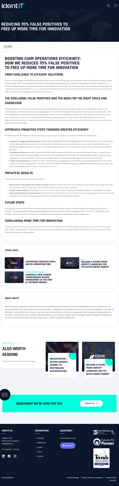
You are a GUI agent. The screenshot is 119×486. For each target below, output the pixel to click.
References (41, 443)
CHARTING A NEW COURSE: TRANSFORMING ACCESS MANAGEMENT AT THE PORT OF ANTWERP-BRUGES (38, 278)
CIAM (9, 47)
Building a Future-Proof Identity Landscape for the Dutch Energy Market (95, 264)
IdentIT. (11, 477)
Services (40, 438)
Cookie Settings (72, 477)
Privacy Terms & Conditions (92, 477)
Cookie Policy (111, 477)
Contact (40, 456)
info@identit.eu (8, 444)
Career (39, 447)
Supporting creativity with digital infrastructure (40, 263)
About (39, 452)
